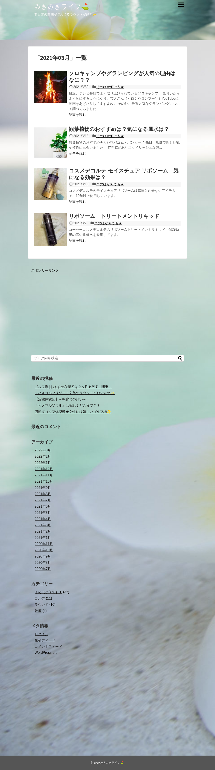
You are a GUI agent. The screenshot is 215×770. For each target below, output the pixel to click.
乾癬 (38, 611)
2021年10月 (44, 481)
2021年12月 (44, 469)
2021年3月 (43, 525)
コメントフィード (48, 646)
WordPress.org (46, 652)
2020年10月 (44, 550)
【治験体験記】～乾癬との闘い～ (60, 399)
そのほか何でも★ (110, 87)
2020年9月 (43, 556)
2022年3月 (43, 450)
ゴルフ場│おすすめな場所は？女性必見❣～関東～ (73, 387)
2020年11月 (44, 544)
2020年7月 (43, 569)
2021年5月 (43, 512)
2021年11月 (44, 475)
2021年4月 (43, 519)
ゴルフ (40, 598)
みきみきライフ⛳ (61, 6)
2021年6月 (43, 506)
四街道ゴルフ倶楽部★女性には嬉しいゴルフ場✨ (73, 412)
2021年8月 (43, 494)
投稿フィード (45, 640)
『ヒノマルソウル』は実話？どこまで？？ (67, 405)
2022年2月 (43, 456)
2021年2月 (43, 531)
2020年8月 (43, 562)
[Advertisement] (107, 314)
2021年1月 (43, 537)
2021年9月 (43, 488)
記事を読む (77, 114)
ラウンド (41, 604)
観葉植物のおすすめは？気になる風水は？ (119, 129)
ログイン (41, 634)
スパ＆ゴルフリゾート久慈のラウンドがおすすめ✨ (75, 393)
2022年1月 (43, 463)
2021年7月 (43, 500)
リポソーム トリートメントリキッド (114, 216)
